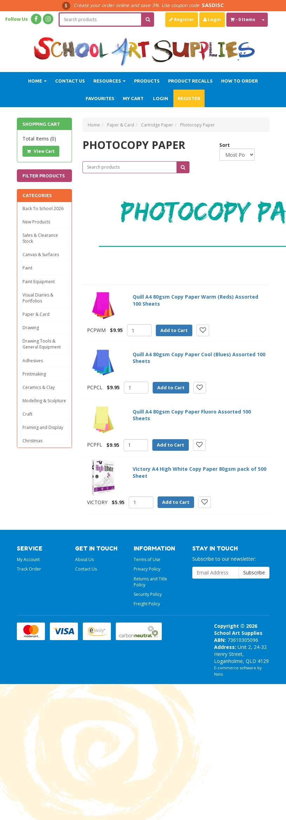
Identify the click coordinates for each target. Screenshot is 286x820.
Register (181, 19)
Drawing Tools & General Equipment (41, 344)
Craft (27, 414)
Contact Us (70, 80)
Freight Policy (147, 604)
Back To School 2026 (43, 208)
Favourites (100, 98)
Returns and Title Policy (150, 582)
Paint (27, 268)
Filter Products (43, 175)
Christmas (32, 441)
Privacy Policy (147, 569)
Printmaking (34, 374)
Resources (109, 80)
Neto (218, 674)
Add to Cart (174, 330)
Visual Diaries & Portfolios (37, 298)
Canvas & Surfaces (40, 255)
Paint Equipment (38, 282)
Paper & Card (35, 314)
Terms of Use (147, 559)
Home (37, 80)
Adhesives (32, 361)
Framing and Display (42, 427)
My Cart (133, 98)
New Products (36, 222)
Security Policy (148, 594)
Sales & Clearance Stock (40, 238)
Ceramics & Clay (38, 387)
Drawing (30, 328)
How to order (239, 80)
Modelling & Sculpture (44, 401)
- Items (242, 19)
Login (212, 19)
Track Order (29, 569)
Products (147, 80)
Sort (222, 145)
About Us (84, 559)
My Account (28, 559)
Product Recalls (190, 80)
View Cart (41, 151)
